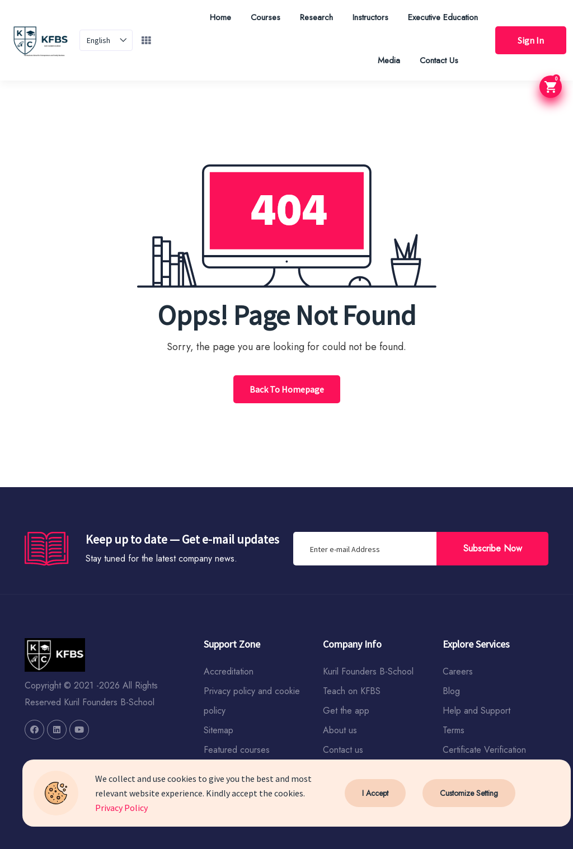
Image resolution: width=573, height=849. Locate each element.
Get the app (346, 710)
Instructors (370, 17)
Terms (453, 730)
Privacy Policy (121, 807)
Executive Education (443, 17)
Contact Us (439, 60)
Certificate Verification (484, 749)
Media (389, 60)
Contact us (343, 749)
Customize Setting (469, 793)
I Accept (375, 793)
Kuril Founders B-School (368, 671)
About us (340, 730)
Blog (451, 691)
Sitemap (218, 730)
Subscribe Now (492, 548)
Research (316, 17)
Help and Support (476, 710)
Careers (458, 671)
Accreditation (228, 671)
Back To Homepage (287, 389)
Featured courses (237, 749)
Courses (265, 17)
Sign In (531, 40)
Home (220, 17)
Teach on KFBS (352, 691)
